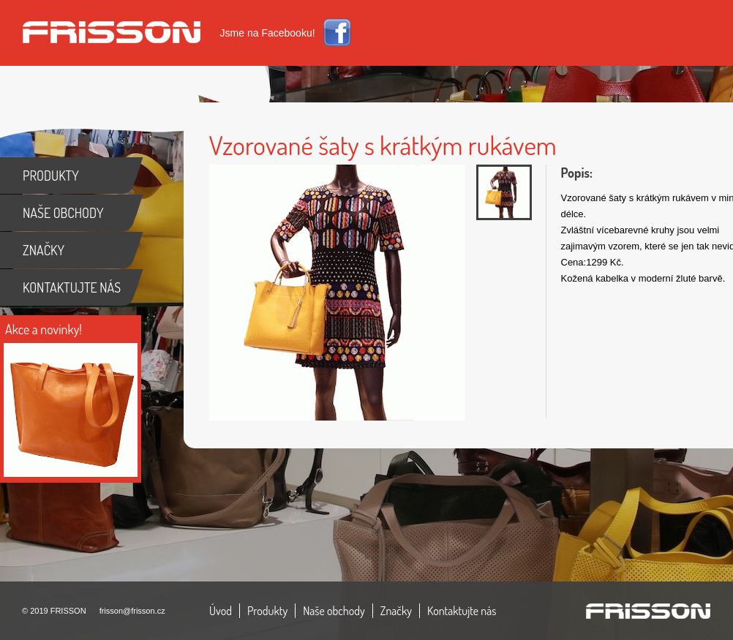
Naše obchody (334, 610)
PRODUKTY (51, 175)
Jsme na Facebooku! (267, 33)
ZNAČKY (43, 250)
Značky (396, 610)
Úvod (220, 610)
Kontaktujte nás (462, 610)
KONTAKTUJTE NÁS (72, 287)
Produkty (267, 610)
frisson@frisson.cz (132, 610)
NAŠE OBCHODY (63, 213)
